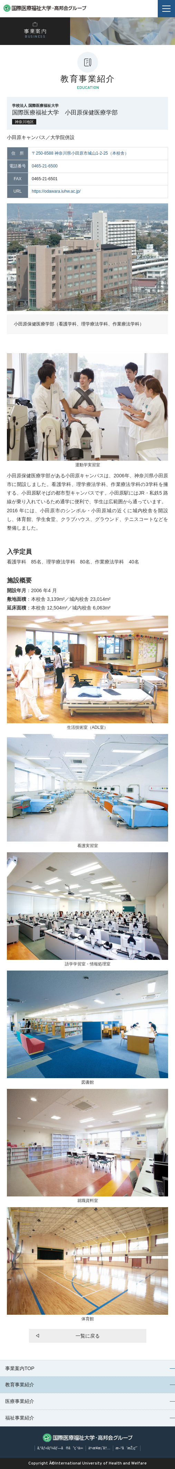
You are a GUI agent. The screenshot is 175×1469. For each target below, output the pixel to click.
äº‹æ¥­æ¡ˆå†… (99, 1448)
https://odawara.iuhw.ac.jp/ (56, 191)
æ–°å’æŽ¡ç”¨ (127, 1448)
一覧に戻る (88, 1336)
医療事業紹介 (19, 1401)
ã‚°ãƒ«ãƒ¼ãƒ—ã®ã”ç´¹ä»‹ (60, 1448)
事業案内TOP (20, 1368)
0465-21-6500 (45, 166)
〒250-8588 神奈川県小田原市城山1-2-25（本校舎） (80, 153)
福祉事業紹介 (19, 1418)
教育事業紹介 (19, 1384)
